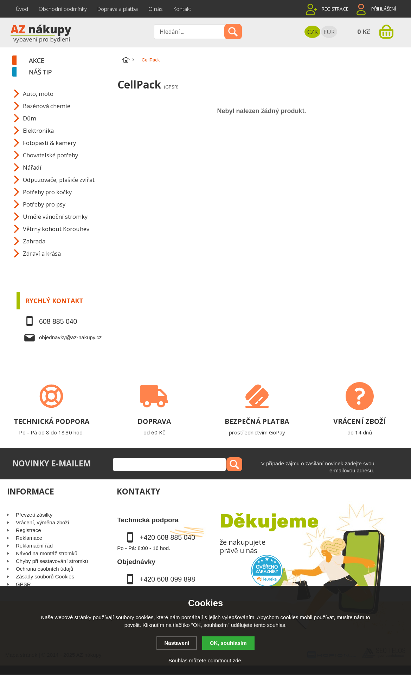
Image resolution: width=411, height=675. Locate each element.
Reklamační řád (34, 546)
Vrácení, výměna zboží (42, 522)
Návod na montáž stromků (46, 553)
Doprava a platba (117, 8)
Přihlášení (383, 9)
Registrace (335, 9)
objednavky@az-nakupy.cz (70, 337)
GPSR (23, 584)
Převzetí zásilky (34, 515)
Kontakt (182, 8)
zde (237, 660)
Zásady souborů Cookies (45, 576)
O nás (155, 8)
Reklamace (29, 538)
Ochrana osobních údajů (44, 569)
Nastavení (176, 643)
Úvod (22, 8)
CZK (312, 32)
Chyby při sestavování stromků (52, 561)
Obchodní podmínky (63, 8)
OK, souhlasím (228, 643)
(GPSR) (171, 87)
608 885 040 (58, 321)
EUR (329, 32)
